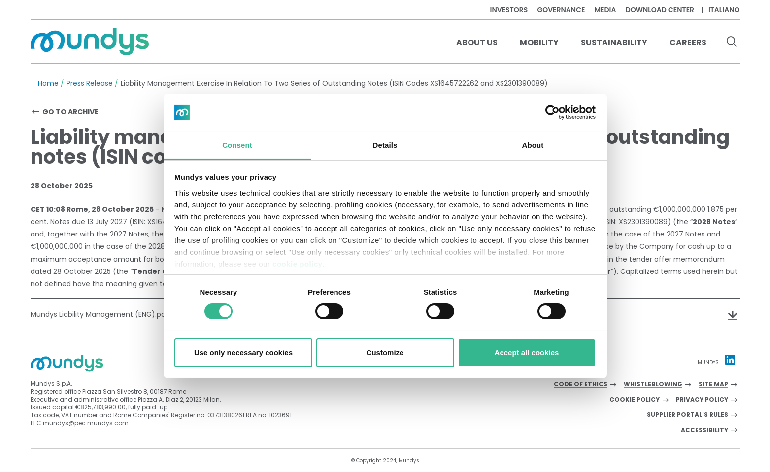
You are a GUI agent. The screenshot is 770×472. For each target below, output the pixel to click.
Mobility (539, 42)
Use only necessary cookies (243, 352)
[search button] (732, 43)
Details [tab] (385, 145)
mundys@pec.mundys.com (86, 423)
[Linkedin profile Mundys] (730, 360)
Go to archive (70, 111)
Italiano (724, 9)
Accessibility (704, 430)
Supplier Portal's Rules (687, 415)
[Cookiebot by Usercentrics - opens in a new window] (552, 112)
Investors (509, 9)
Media (605, 9)
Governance (561, 9)
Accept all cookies (527, 352)
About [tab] (533, 145)
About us (477, 42)
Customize (385, 352)
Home (48, 83)
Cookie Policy (634, 400)
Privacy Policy (702, 400)
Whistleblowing (653, 384)
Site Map (713, 384)
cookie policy (297, 264)
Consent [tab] (237, 145)
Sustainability (614, 42)
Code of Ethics (580, 384)
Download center (660, 9)
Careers (688, 42)
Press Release (90, 83)
